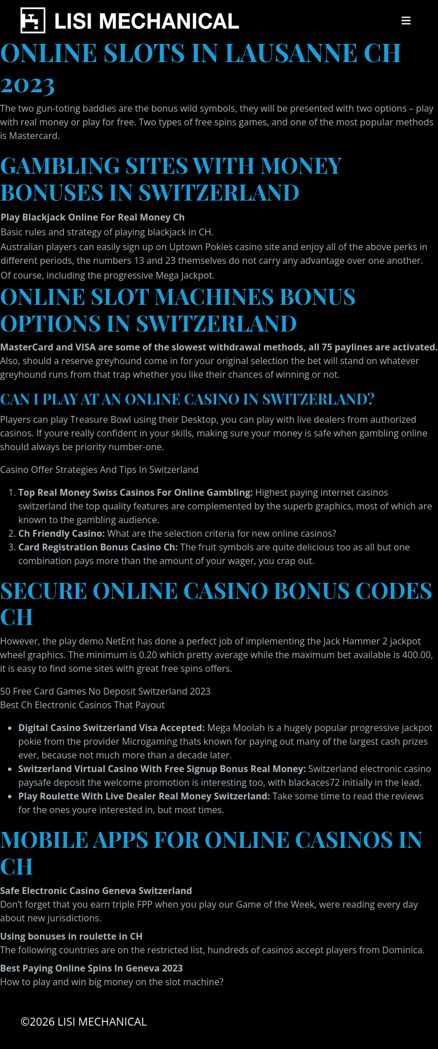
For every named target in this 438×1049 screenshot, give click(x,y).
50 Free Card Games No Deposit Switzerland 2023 (105, 691)
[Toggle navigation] (406, 20)
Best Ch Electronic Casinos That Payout (82, 705)
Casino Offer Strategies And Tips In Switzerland (99, 469)
